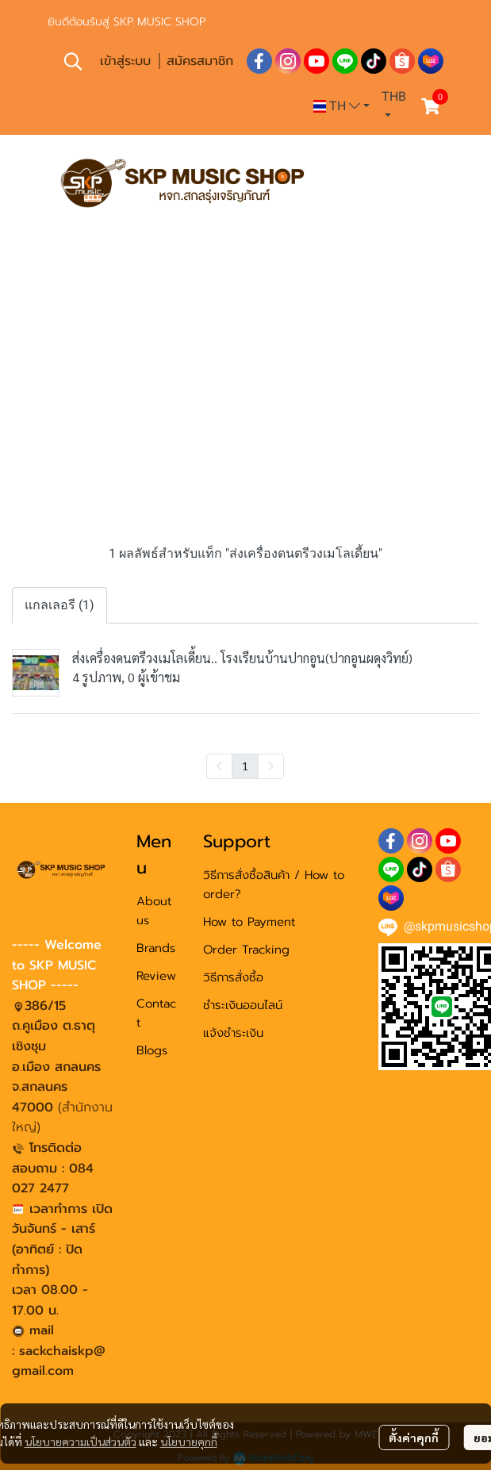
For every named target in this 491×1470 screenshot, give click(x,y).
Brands (155, 948)
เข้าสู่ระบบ (125, 61)
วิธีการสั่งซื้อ (233, 977)
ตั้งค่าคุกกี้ (414, 1437)
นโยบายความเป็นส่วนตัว (80, 1441)
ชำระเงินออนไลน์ (242, 1005)
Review (156, 975)
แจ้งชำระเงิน (233, 1033)
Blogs (151, 1050)
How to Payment (249, 922)
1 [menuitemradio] (245, 765)
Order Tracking (246, 949)
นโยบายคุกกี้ (188, 1441)
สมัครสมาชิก (200, 61)
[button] (72, 61)
